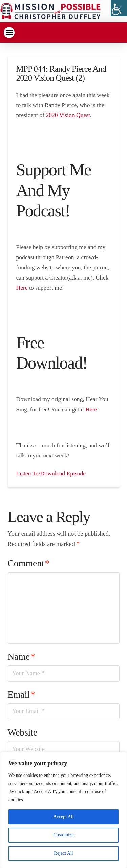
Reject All (63, 853)
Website (23, 732)
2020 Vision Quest (68, 114)
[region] (63, 810)
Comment (29, 563)
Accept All (63, 816)
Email (21, 694)
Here (22, 287)
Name (21, 657)
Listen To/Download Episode (51, 473)
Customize (64, 835)
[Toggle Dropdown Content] (9, 32)
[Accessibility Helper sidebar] (119, 8)
